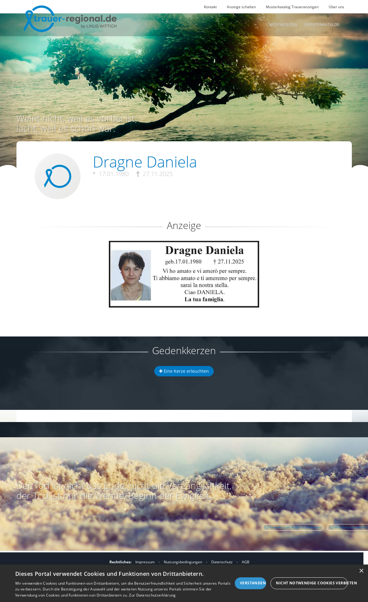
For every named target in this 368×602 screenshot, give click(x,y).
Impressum (145, 562)
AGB (245, 562)
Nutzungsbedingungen (183, 562)
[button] (184, 263)
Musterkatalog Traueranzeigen (292, 6)
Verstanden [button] (253, 583)
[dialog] (184, 583)
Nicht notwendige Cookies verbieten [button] (312, 583)
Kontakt (210, 6)
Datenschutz (222, 562)
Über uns (336, 6)
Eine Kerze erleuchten (184, 371)
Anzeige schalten (241, 6)
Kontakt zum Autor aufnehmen (293, 527)
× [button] (361, 571)
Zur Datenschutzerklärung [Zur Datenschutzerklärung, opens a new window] (152, 595)
